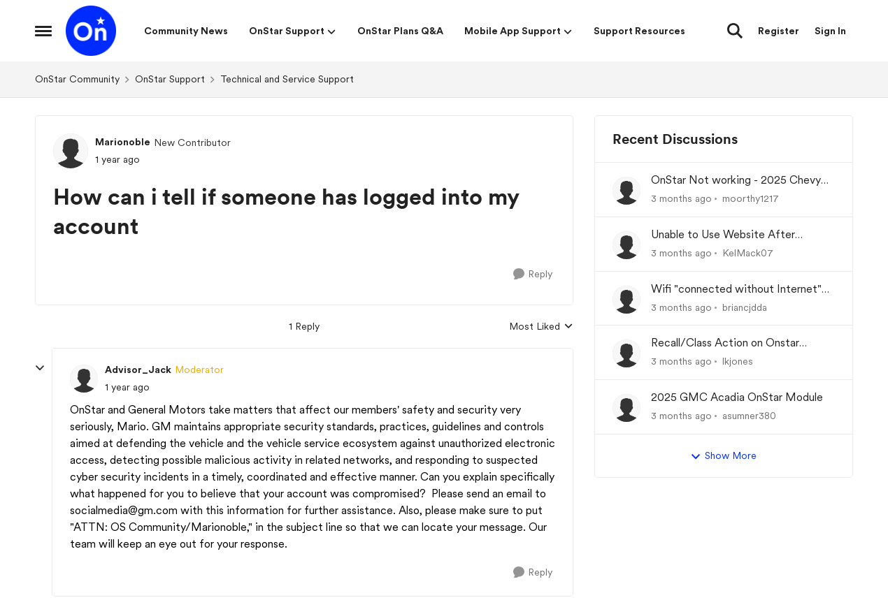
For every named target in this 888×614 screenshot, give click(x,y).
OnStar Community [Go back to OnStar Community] (77, 79)
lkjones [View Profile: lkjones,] (737, 361)
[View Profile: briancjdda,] (626, 300)
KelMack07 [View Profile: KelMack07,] (747, 252)
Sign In (830, 30)
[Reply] (532, 274)
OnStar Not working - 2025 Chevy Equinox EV (736, 180)
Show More (723, 456)
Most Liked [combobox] (541, 327)
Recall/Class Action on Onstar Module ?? (725, 343)
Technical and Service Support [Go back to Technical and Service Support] (287, 79)
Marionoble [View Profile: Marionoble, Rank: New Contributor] (122, 141)
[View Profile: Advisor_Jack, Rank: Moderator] (84, 379)
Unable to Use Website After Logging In (723, 235)
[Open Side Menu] (43, 30)
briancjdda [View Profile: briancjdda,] (744, 306)
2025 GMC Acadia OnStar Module (737, 397)
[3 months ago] (681, 198)
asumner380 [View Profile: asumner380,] (749, 415)
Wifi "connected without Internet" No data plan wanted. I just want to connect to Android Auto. (738, 289)
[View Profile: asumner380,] (626, 408)
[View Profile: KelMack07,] (626, 245)
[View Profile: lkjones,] (626, 353)
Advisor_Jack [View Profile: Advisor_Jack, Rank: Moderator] (138, 369)
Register (778, 30)
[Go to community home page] (91, 31)
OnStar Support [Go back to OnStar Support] (170, 79)
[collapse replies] (39, 368)
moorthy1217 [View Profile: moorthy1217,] (750, 198)
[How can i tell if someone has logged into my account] (127, 387)
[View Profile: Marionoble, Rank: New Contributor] (70, 150)
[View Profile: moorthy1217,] (626, 191)
